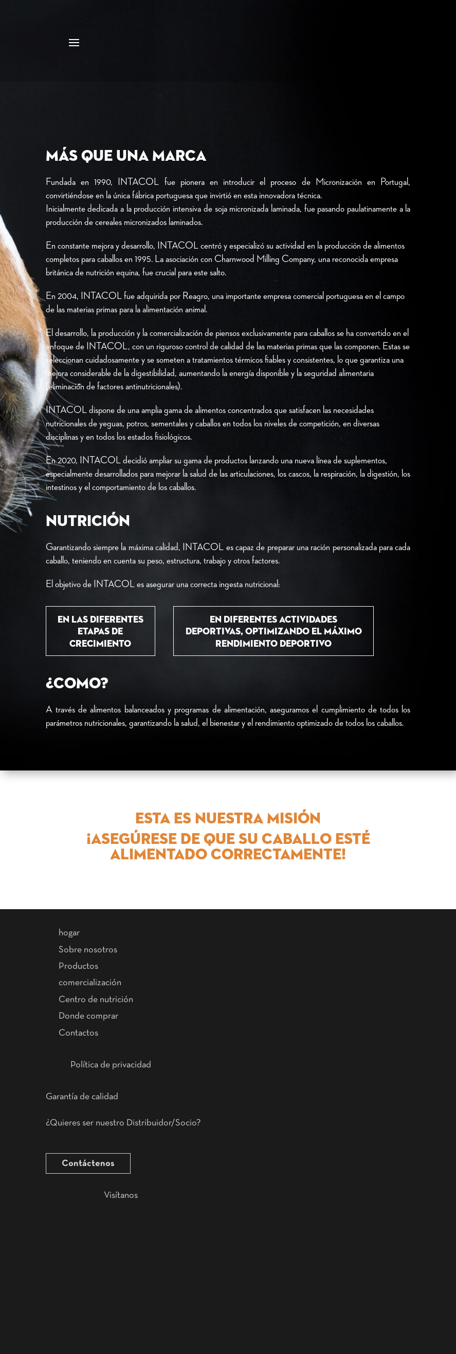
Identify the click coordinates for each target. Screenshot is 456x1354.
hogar (69, 932)
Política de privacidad (110, 1064)
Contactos (78, 1033)
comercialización (90, 982)
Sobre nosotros (88, 949)
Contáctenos (88, 1163)
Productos (78, 966)
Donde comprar (88, 1016)
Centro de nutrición (96, 999)
